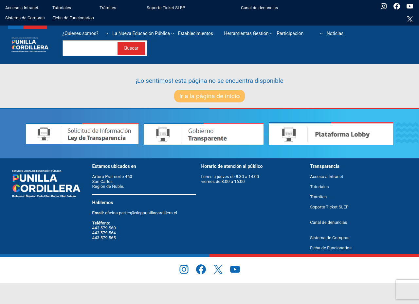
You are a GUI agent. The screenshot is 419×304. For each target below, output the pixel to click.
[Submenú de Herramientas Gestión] (271, 33)
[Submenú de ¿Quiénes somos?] (106, 33)
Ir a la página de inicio (209, 96)
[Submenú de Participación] (321, 33)
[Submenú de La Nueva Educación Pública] (172, 33)
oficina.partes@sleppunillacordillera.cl (141, 212)
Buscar (131, 48)
